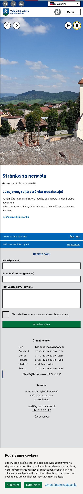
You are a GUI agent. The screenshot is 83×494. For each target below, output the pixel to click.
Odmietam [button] (33, 485)
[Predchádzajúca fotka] (7, 25)
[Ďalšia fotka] (16, 25)
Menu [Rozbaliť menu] (73, 12)
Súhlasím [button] (13, 485)
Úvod (6, 183)
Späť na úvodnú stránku (15, 217)
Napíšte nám (73, 244)
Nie (78, 236)
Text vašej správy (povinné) (18, 286)
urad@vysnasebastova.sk (42, 406)
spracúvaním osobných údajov (52, 314)
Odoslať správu (41, 324)
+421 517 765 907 (41, 410)
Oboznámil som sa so (40, 314)
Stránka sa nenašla (25, 183)
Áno (72, 236)
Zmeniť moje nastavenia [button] (61, 484)
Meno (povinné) (11, 260)
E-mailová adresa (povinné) (18, 273)
